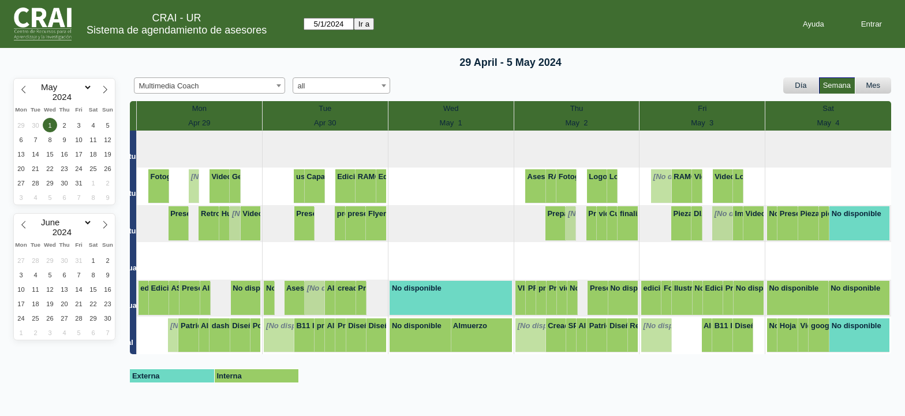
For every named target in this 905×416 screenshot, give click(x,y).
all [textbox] (301, 85)
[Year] (64, 97)
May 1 (451, 122)
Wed (451, 108)
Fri (702, 108)
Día (800, 85)
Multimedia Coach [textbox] (169, 85)
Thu (576, 108)
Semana (837, 85)
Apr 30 (325, 122)
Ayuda (813, 24)
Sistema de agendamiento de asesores (177, 30)
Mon (199, 108)
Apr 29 (199, 122)
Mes (873, 85)
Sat (828, 108)
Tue (325, 108)
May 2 (576, 122)
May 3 (702, 122)
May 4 (828, 122)
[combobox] (209, 85)
